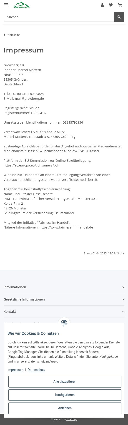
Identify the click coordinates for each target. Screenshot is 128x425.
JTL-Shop (71, 419)
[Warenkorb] (119, 5)
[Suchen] (59, 17)
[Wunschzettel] (110, 5)
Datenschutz (36, 370)
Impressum (15, 370)
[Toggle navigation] (6, 3)
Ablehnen (65, 408)
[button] (102, 5)
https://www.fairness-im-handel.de (66, 227)
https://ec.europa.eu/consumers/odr (31, 165)
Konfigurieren (65, 395)
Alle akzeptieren (64, 381)
